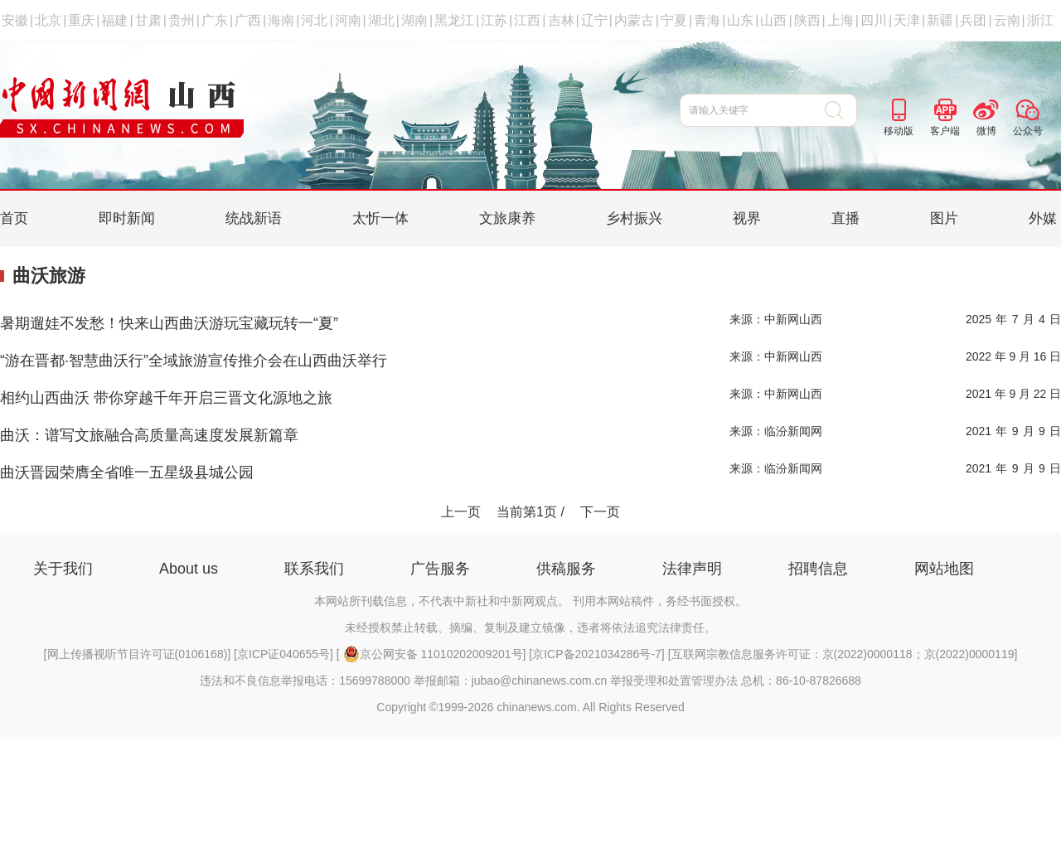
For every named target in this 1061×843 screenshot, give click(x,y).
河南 (348, 20)
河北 (314, 20)
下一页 (600, 512)
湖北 (381, 20)
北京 (48, 20)
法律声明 (692, 568)
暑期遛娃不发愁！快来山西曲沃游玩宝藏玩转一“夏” (169, 323)
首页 (14, 218)
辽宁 (594, 20)
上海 (840, 20)
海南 (281, 20)
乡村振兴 (634, 218)
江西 (527, 20)
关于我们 (63, 568)
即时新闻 (127, 218)
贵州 (181, 20)
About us (188, 568)
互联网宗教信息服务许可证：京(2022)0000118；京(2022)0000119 (843, 654)
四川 (873, 20)
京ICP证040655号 (283, 654)
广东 (214, 20)
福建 (114, 20)
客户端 (945, 131)
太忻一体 (380, 218)
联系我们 (314, 568)
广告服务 (440, 568)
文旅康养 (507, 218)
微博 (986, 131)
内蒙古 (634, 20)
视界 (747, 218)
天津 (907, 20)
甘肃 (148, 20)
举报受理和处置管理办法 (674, 680)
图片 (944, 218)
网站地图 (944, 568)
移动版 (898, 131)
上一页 (461, 512)
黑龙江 (454, 20)
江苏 (494, 20)
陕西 (807, 20)
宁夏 (674, 20)
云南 (1007, 20)
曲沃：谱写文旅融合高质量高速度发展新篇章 (149, 435)
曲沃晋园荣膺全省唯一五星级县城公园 (127, 472)
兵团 (973, 20)
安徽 (15, 20)
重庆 (81, 20)
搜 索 (841, 110)
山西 (773, 20)
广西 (248, 20)
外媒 (1043, 218)
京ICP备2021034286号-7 (596, 654)
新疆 (940, 20)
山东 (740, 20)
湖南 (414, 20)
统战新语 (253, 218)
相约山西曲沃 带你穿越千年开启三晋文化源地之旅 (166, 398)
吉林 (561, 20)
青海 (707, 20)
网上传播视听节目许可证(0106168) (137, 654)
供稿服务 (566, 568)
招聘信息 (818, 568)
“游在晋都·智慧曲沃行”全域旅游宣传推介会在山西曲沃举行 (193, 360)
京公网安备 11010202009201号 (433, 654)
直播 (845, 218)
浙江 (1040, 20)
